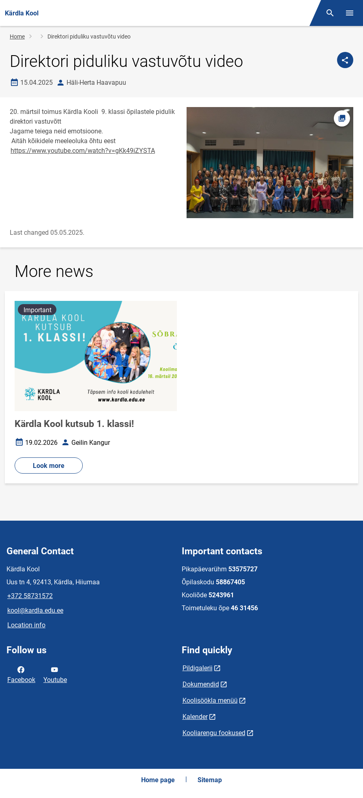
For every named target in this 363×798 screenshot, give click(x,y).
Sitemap (210, 780)
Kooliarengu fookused (214, 733)
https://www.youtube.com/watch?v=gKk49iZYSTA (83, 150)
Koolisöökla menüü (210, 700)
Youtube (55, 674)
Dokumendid (201, 684)
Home (17, 36)
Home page (158, 780)
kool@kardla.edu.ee (35, 610)
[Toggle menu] (349, 13)
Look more (48, 466)
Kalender (195, 717)
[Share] (345, 60)
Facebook (21, 674)
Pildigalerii (198, 668)
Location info (26, 625)
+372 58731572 (30, 596)
